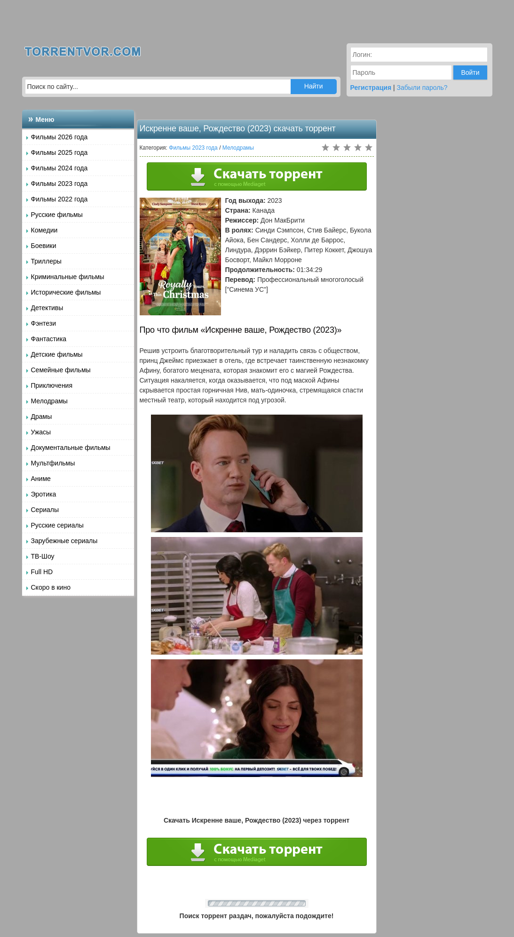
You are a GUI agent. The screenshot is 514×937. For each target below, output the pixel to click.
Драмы (41, 416)
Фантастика (49, 339)
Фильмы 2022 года (59, 199)
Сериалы (45, 509)
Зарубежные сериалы (64, 541)
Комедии (44, 230)
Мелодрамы (49, 401)
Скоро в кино (51, 587)
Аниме (41, 478)
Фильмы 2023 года (59, 183)
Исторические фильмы (66, 292)
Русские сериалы (57, 525)
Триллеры (46, 261)
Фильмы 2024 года (59, 168)
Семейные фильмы (61, 370)
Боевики (43, 245)
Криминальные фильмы (67, 276)
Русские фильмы (57, 214)
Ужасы (41, 432)
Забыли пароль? (422, 87)
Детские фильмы (57, 354)
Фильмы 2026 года (59, 137)
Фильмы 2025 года (59, 152)
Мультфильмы (53, 463)
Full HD (42, 572)
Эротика (43, 494)
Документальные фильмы (71, 447)
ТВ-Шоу (43, 556)
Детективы (47, 308)
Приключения (52, 385)
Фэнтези (43, 323)
